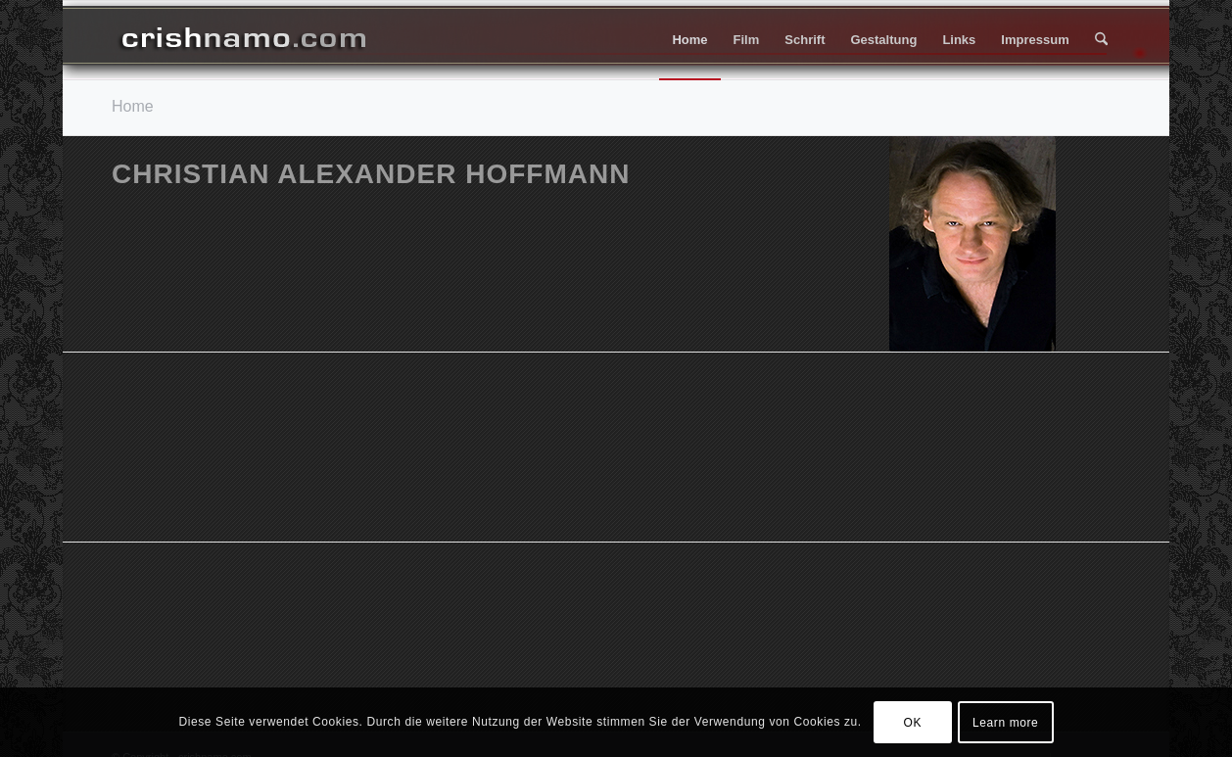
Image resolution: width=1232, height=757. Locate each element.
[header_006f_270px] (244, 40)
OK (913, 723)
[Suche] (1101, 40)
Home (133, 106)
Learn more (1005, 723)
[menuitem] (689, 40)
